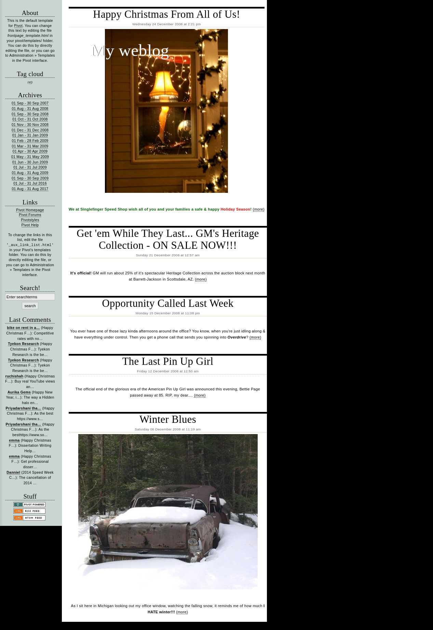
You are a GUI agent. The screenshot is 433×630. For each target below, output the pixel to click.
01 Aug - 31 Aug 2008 (30, 109)
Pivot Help (30, 225)
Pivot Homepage (30, 210)
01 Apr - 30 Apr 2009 (30, 151)
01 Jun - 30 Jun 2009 (30, 162)
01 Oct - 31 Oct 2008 (30, 119)
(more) (259, 209)
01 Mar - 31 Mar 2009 (30, 146)
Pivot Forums (30, 215)
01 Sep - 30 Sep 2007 (30, 103)
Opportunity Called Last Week (167, 303)
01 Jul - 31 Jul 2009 (30, 167)
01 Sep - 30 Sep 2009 (30, 178)
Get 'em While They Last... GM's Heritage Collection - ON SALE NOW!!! (168, 239)
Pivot (18, 26)
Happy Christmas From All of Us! (166, 14)
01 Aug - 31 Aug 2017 (30, 189)
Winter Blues (167, 419)
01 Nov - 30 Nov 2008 (30, 125)
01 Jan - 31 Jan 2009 (30, 135)
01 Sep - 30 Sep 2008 (30, 114)
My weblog (130, 50)
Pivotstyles (30, 220)
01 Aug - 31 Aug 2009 (30, 173)
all (30, 82)
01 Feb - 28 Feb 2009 (30, 141)
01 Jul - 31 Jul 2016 (30, 183)
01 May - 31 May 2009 (30, 157)
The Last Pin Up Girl (168, 361)
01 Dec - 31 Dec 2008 (30, 130)
